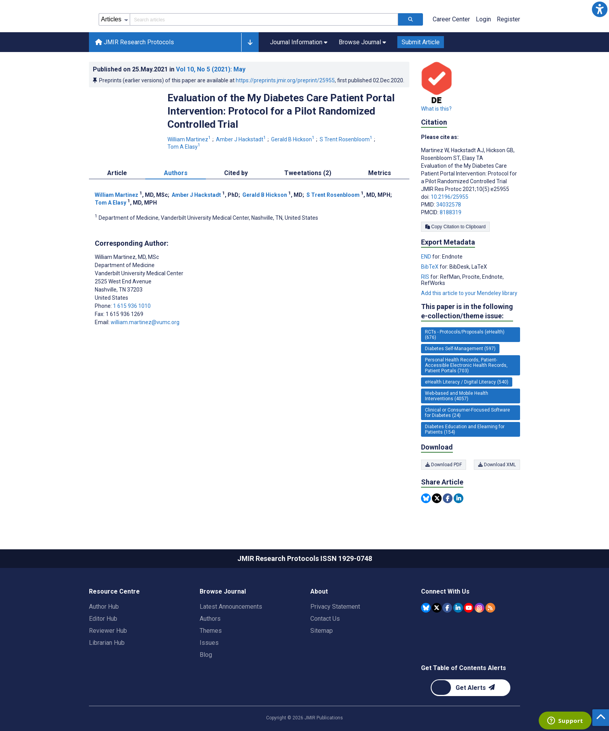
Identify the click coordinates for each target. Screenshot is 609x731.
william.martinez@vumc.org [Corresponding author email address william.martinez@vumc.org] (145, 322)
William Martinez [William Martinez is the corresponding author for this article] (127, 257)
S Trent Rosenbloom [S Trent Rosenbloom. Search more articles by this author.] (347, 139)
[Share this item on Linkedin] (458, 498)
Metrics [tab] (379, 173)
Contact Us (325, 618)
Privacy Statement (335, 606)
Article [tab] (117, 173)
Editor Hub (103, 618)
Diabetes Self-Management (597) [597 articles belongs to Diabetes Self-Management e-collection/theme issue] (460, 348)
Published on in (169, 69)
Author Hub (104, 606)
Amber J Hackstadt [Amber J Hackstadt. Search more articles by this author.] (241, 139)
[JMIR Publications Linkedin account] (458, 608)
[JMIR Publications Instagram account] (479, 608)
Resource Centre (114, 591)
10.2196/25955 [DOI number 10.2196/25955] (449, 197)
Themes (211, 630)
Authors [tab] (176, 173)
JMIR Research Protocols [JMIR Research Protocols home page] (134, 42)
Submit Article (421, 42)
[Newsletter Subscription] (470, 687)
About (319, 591)
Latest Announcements (231, 606)
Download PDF (443, 464)
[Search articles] (410, 19)
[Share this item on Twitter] (437, 498)
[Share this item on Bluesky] (426, 498)
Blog (206, 654)
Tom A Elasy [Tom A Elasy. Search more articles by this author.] (184, 147)
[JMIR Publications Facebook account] (447, 608)
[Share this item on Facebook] (447, 498)
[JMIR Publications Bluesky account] (426, 608)
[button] (599, 9)
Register (508, 19)
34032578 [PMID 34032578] (448, 204)
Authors (210, 618)
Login (483, 19)
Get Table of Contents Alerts (463, 668)
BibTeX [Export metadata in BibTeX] (430, 267)
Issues (209, 642)
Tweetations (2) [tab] (307, 173)
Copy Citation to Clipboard (455, 226)
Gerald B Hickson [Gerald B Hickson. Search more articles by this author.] (293, 139)
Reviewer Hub (108, 630)
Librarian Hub (107, 642)
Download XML (497, 464)
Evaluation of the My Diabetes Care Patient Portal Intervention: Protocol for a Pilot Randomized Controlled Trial (281, 111)
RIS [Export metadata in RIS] (425, 277)
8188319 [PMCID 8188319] (450, 212)
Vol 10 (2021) (210, 69)
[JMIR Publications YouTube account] (468, 608)
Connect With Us (445, 591)
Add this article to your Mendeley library (469, 293)
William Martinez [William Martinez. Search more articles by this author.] (189, 139)
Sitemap (321, 630)
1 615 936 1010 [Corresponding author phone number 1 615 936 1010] (132, 306)
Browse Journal (223, 591)
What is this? (436, 109)
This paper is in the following (467, 311)
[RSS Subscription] (490, 608)
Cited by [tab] (236, 173)
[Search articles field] (264, 19)
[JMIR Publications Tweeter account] (437, 608)
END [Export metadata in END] (426, 257)
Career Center (451, 19)
